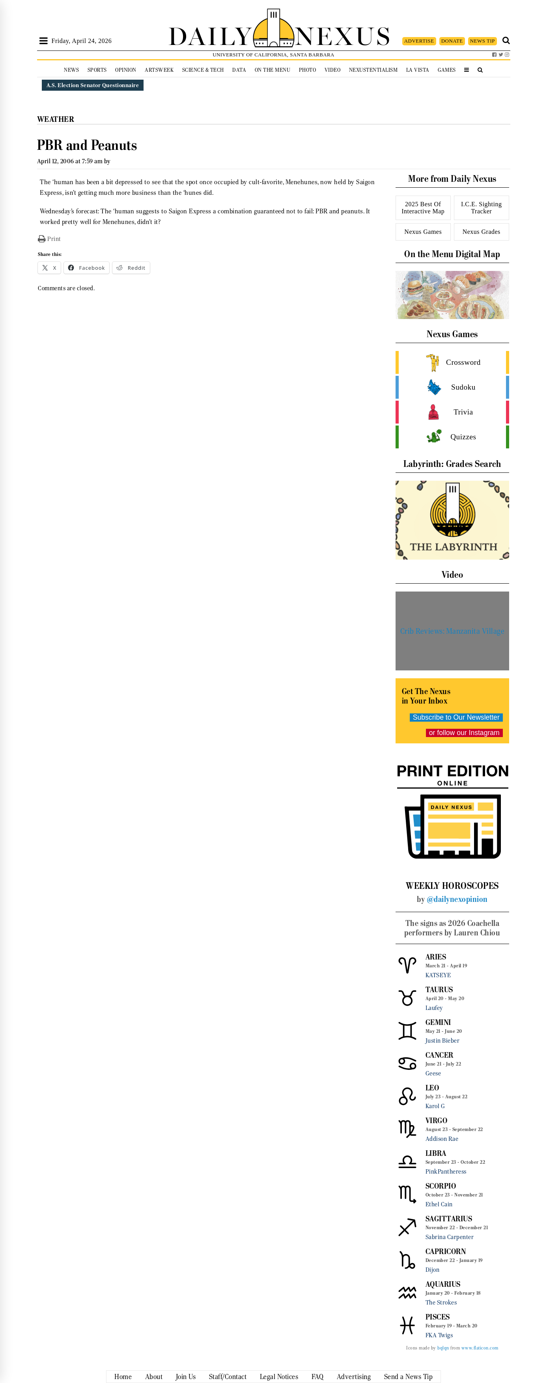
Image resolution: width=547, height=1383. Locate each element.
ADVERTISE (419, 41)
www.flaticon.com (479, 1348)
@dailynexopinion (457, 899)
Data (239, 70)
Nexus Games (423, 231)
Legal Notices (279, 1377)
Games (447, 70)
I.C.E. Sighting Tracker (481, 208)
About (154, 1377)
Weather (56, 119)
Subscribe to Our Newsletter (456, 717)
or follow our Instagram (464, 733)
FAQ (318, 1377)
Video (333, 70)
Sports (97, 70)
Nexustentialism (373, 70)
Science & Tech (203, 70)
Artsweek (159, 70)
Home (123, 1377)
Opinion (125, 70)
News (71, 70)
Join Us (186, 1377)
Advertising (354, 1377)
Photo (307, 70)
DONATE (452, 41)
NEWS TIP (482, 41)
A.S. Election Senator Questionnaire (93, 85)
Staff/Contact (228, 1377)
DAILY (210, 34)
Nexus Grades (481, 231)
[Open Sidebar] (43, 41)
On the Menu (273, 70)
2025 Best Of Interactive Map (422, 208)
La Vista (417, 70)
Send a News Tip (408, 1377)
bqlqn (443, 1348)
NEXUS (343, 34)
